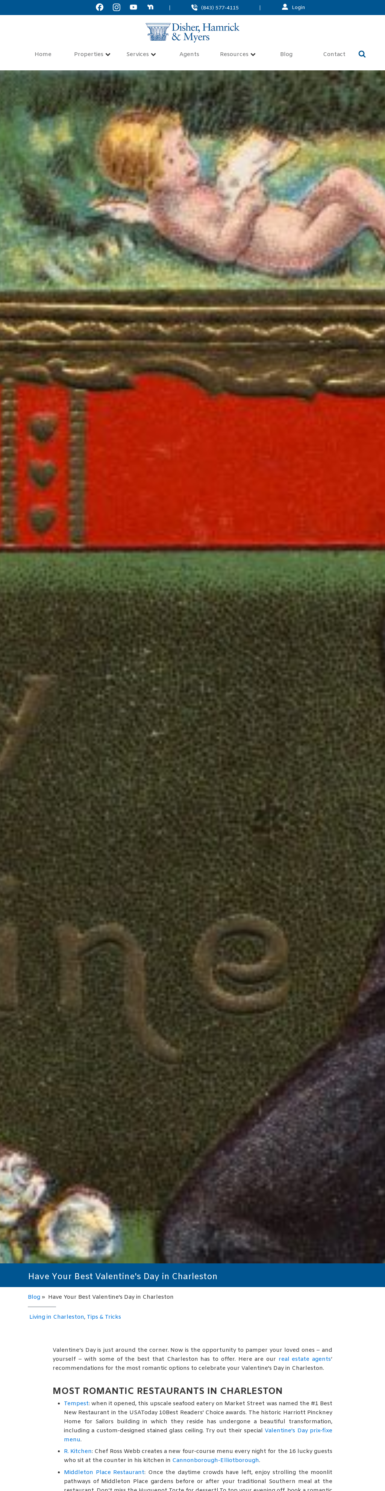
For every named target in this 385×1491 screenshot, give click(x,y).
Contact (334, 55)
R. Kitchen (78, 1451)
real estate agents (305, 1359)
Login (298, 7)
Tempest (76, 1403)
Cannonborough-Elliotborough (215, 1460)
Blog (286, 55)
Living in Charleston (56, 1317)
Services (141, 55)
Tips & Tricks (104, 1317)
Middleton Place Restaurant (104, 1472)
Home (43, 55)
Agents (189, 55)
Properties (92, 55)
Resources (238, 55)
